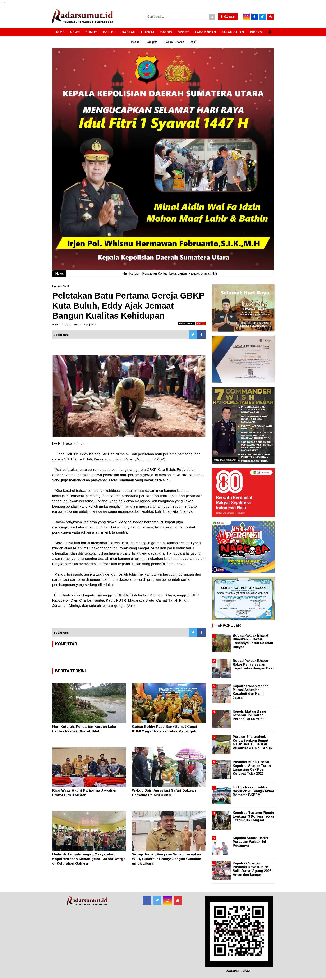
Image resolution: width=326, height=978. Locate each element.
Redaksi (232, 971)
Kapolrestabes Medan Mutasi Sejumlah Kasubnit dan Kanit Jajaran (250, 691)
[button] (270, 30)
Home (56, 286)
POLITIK (109, 32)
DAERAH (128, 32)
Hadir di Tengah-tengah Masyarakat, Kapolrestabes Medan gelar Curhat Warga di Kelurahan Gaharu (88, 858)
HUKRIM (147, 32)
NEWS (75, 32)
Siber (246, 971)
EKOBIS (166, 32)
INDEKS (256, 32)
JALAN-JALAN (233, 32)
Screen (228, 16)
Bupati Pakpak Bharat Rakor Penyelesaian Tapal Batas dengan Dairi (253, 664)
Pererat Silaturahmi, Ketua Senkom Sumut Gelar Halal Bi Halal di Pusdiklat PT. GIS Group (252, 742)
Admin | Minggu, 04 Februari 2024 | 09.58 (74, 324)
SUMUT (91, 32)
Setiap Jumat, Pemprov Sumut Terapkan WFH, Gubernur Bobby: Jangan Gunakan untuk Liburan (166, 858)
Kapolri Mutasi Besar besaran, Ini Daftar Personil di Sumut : (250, 715)
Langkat (152, 42)
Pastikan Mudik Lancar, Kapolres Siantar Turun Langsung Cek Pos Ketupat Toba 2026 (252, 767)
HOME (59, 32)
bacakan (186, 323)
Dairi (193, 42)
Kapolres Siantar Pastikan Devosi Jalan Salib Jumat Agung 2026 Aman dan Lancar (252, 869)
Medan (135, 42)
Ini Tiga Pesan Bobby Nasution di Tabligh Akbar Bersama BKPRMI (253, 791)
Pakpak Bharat (174, 42)
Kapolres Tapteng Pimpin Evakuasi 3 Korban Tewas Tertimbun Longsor (253, 816)
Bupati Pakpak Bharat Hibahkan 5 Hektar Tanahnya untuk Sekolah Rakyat (253, 641)
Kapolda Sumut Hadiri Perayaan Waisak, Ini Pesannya (250, 841)
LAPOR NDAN (205, 32)
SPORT (183, 32)
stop (200, 323)
